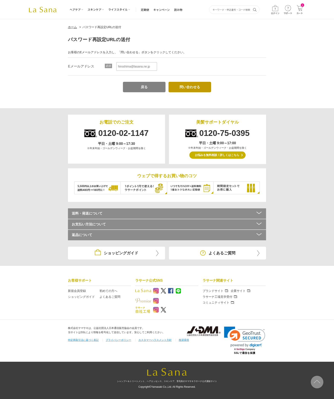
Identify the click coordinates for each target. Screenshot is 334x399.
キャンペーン (161, 10)
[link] (244, 337)
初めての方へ (108, 290)
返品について (167, 235)
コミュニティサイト (216, 302)
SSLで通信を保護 (244, 352)
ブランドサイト (213, 290)
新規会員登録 (77, 290)
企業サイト (238, 290)
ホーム (72, 27)
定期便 (145, 10)
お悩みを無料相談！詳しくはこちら (217, 155)
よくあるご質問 (109, 296)
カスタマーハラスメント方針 (155, 340)
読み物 (178, 10)
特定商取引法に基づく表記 (83, 340)
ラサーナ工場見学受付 (217, 296)
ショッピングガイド (81, 296)
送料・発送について (167, 213)
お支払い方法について (167, 224)
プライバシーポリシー (118, 340)
